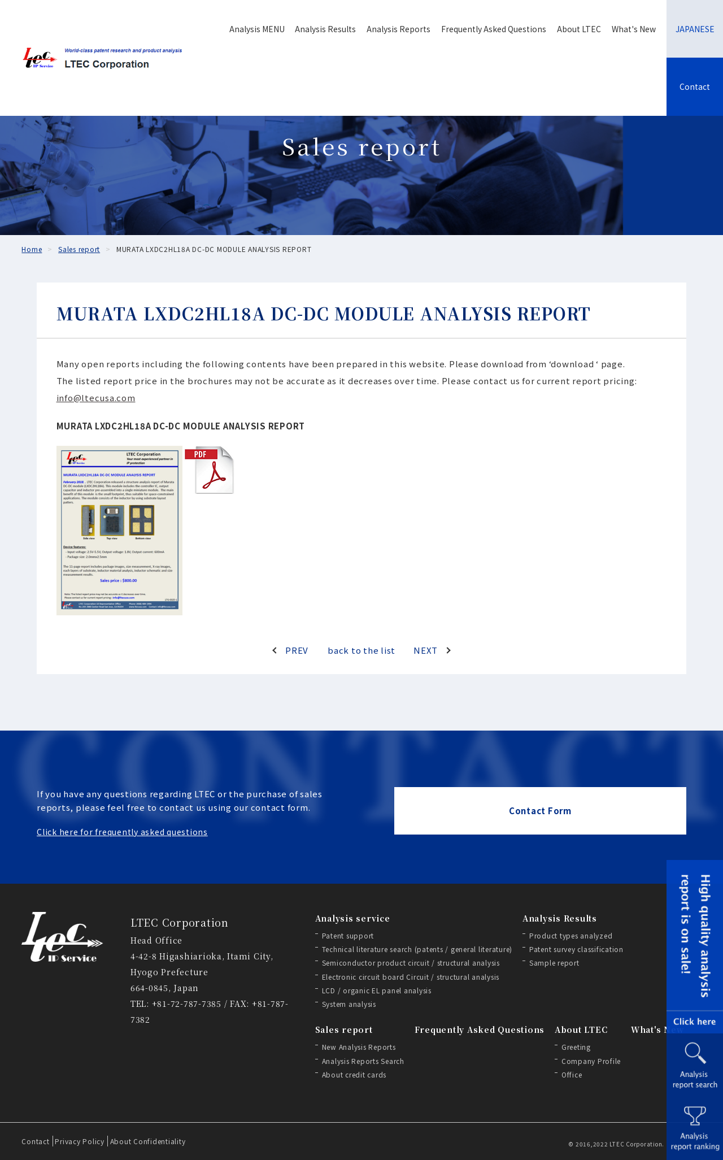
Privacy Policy (79, 1141)
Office (571, 1074)
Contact (695, 86)
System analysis (349, 1004)
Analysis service (352, 918)
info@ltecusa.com (96, 397)
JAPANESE (695, 28)
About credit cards (354, 1074)
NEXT (425, 650)
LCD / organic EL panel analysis (377, 990)
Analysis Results (325, 28)
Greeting (576, 1047)
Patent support (348, 935)
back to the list (361, 650)
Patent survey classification (576, 949)
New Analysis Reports (359, 1047)
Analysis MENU (257, 28)
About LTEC (579, 28)
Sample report (554, 962)
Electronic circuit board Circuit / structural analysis (411, 976)
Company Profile (591, 1061)
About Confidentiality (148, 1141)
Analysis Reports (398, 28)
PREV (296, 650)
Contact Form (540, 810)
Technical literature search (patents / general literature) (417, 949)
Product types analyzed (571, 935)
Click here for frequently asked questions (122, 831)
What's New (634, 28)
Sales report (344, 1029)
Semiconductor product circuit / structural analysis (411, 962)
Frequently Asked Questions (493, 28)
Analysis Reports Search (363, 1061)
